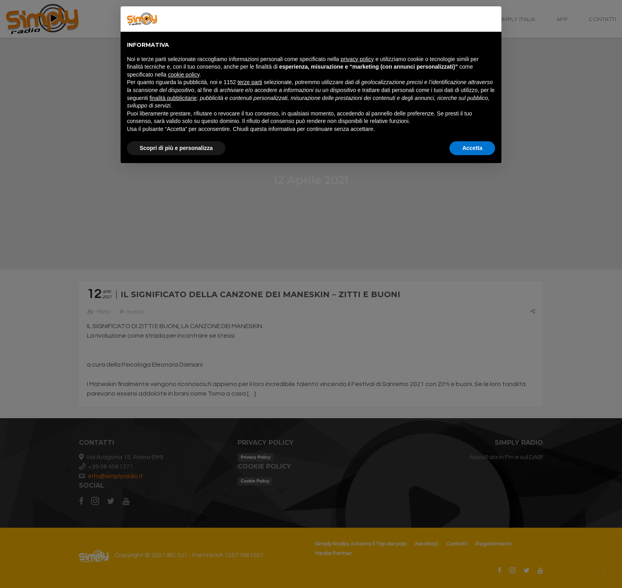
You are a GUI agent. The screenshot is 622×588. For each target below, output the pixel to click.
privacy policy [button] (357, 59)
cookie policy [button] (184, 74)
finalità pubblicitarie (173, 98)
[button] (491, 19)
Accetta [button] (472, 148)
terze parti (250, 82)
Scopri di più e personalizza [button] (176, 148)
